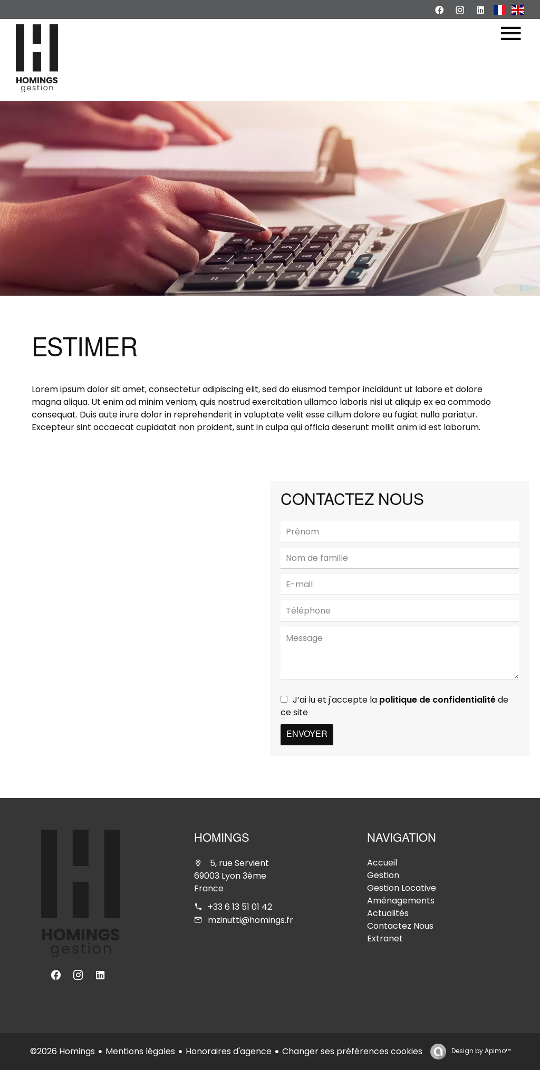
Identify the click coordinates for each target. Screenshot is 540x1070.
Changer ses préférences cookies (352, 1051)
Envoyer (306, 735)
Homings (221, 839)
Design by (480, 1050)
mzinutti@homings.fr (250, 920)
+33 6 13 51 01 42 (240, 907)
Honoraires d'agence (229, 1051)
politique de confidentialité (437, 700)
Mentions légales (140, 1051)
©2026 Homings (62, 1051)
